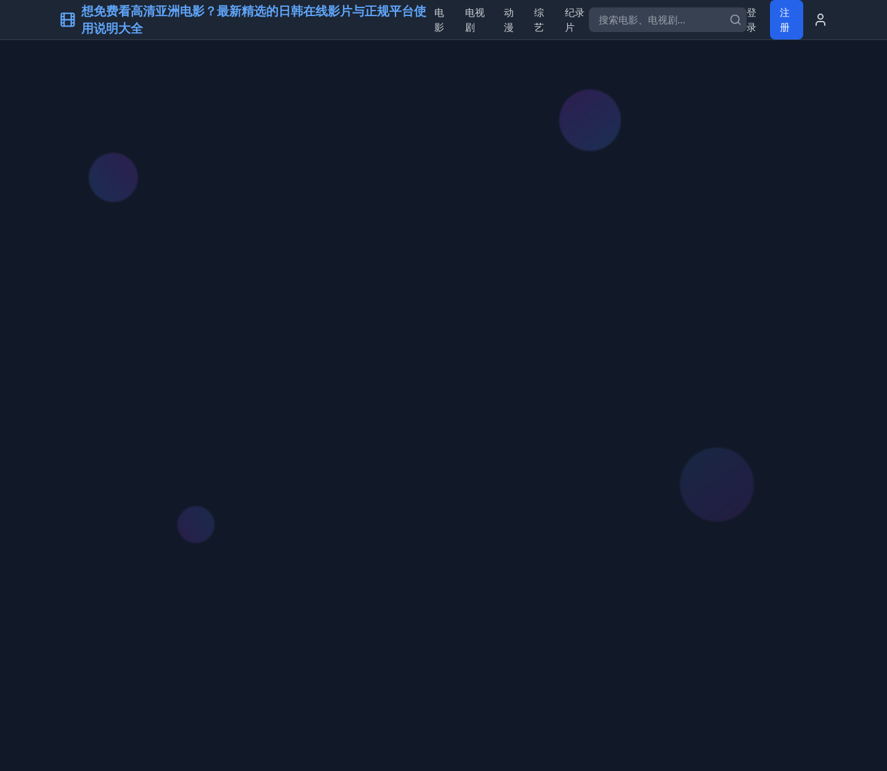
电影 (439, 20)
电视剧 (475, 20)
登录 (751, 20)
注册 (785, 20)
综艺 (539, 20)
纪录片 (575, 20)
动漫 (509, 20)
